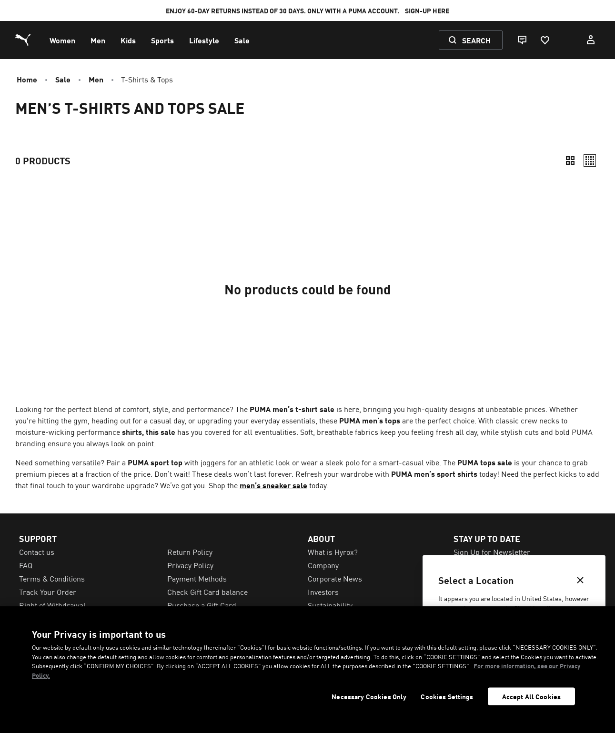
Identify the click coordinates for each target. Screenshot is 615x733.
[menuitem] (62, 40)
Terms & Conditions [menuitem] (52, 578)
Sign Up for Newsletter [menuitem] (492, 551)
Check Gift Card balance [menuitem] (207, 591)
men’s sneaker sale (273, 485)
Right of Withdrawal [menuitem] (52, 605)
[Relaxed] (590, 161)
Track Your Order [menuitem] (47, 591)
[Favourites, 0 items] (544, 40)
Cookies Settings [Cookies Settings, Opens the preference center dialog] (447, 697)
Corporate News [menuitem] (335, 578)
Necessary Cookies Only (369, 697)
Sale (63, 79)
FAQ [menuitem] (25, 565)
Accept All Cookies (531, 696)
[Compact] (570, 160)
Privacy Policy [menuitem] (190, 565)
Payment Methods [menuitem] (197, 578)
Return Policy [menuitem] (189, 551)
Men (96, 79)
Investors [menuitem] (323, 591)
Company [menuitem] (323, 565)
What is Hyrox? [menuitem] (333, 551)
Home (27, 79)
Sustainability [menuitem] (330, 605)
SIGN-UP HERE (427, 10)
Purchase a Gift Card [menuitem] (201, 605)
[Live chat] (521, 40)
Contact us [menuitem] (36, 551)
